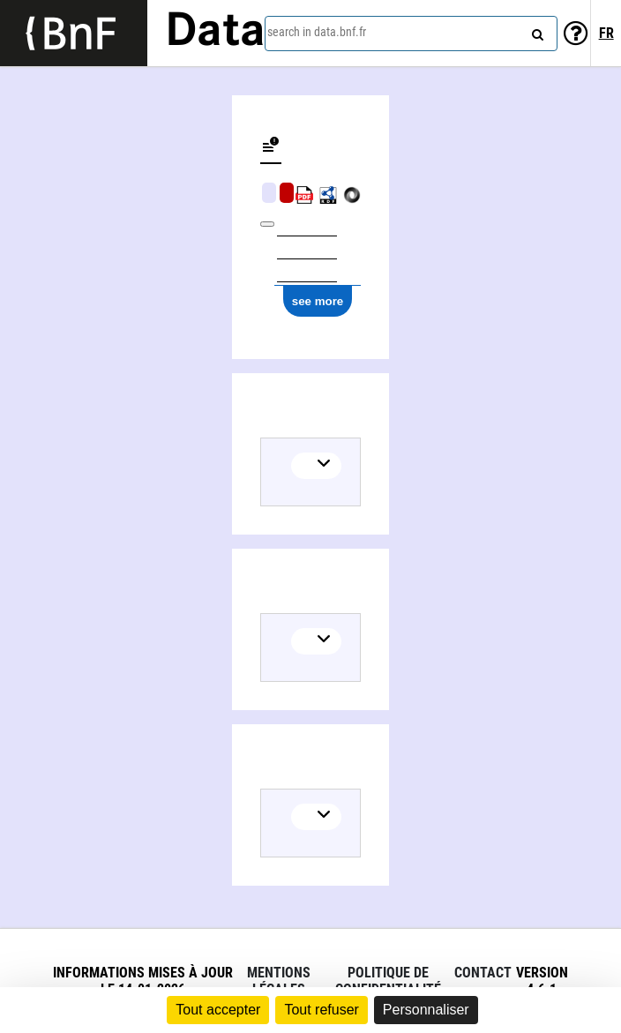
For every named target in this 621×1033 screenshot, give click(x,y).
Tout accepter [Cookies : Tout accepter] (218, 1009)
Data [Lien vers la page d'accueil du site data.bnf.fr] (215, 32)
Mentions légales (278, 981)
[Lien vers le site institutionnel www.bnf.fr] (73, 33)
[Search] (535, 31)
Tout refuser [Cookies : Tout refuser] (321, 1009)
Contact (483, 972)
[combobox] (411, 33)
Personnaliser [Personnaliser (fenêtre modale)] (426, 1009)
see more (318, 301)
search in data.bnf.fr (316, 32)
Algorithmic (287, 193)
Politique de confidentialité (388, 981)
